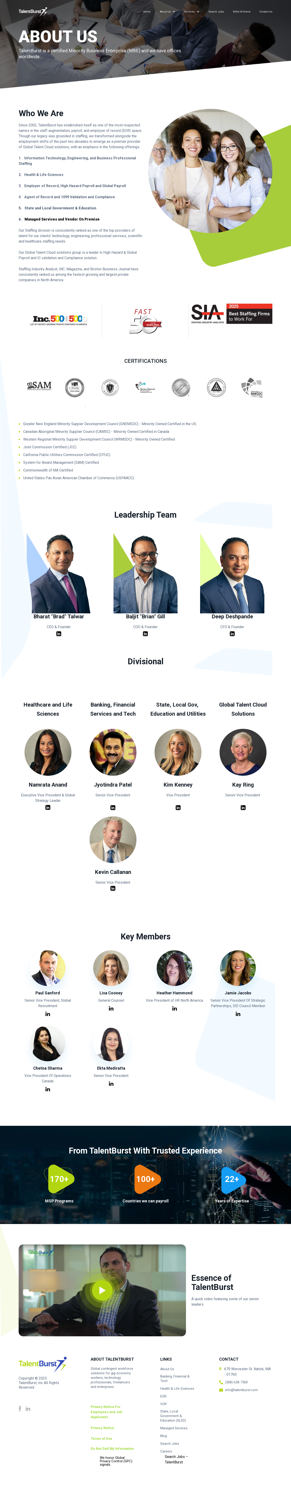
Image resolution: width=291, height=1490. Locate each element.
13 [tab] (170, 409)
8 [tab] (125, 409)
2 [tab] (70, 409)
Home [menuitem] (147, 11)
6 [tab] (107, 409)
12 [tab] (161, 409)
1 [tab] (61, 409)
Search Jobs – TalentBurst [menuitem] (176, 1459)
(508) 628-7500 (236, 1382)
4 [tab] (88, 409)
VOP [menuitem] (163, 1404)
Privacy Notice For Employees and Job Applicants (106, 1412)
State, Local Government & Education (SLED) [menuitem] (173, 1415)
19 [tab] (225, 409)
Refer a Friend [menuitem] (241, 11)
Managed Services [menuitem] (174, 1428)
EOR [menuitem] (163, 1396)
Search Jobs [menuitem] (216, 11)
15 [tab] (188, 409)
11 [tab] (152, 409)
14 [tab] (179, 409)
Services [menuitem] (189, 11)
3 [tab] (79, 409)
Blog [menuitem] (163, 1436)
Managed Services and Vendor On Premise (62, 219)
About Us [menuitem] (165, 11)
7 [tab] (116, 409)
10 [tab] (143, 409)
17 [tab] (207, 409)
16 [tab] (198, 409)
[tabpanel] (145, 388)
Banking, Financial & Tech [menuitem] (175, 1378)
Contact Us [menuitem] (265, 11)
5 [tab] (97, 409)
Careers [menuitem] (166, 1451)
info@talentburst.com (241, 1390)
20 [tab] (234, 409)
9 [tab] (134, 409)
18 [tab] (216, 409)
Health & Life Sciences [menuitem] (177, 1389)
